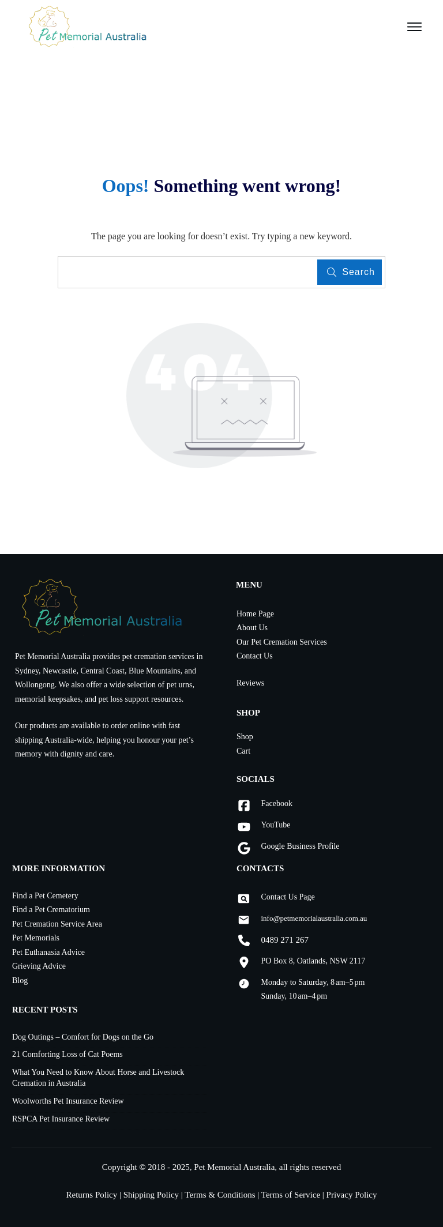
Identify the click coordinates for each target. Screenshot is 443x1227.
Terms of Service (290, 1194)
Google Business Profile (300, 846)
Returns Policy (93, 1194)
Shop (244, 736)
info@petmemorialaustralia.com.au (314, 918)
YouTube (275, 824)
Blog (20, 980)
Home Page (255, 613)
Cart (243, 751)
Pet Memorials (35, 938)
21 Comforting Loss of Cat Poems (67, 1054)
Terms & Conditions (220, 1194)
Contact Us (254, 656)
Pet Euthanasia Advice (48, 952)
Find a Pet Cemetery (45, 895)
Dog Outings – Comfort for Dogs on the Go (82, 1037)
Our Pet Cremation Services (281, 642)
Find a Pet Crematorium (51, 909)
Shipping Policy (151, 1194)
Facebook (276, 803)
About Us (252, 627)
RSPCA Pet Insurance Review (61, 1119)
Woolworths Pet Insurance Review (68, 1101)
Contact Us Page (287, 897)
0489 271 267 (285, 939)
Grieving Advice (39, 966)
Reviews (250, 683)
